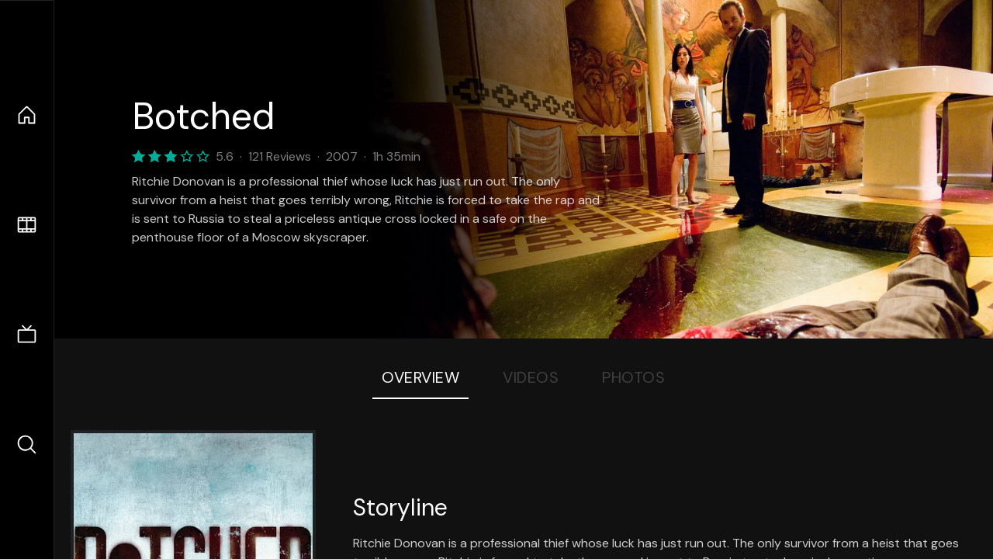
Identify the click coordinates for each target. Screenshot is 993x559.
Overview (420, 377)
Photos (633, 377)
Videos (531, 377)
